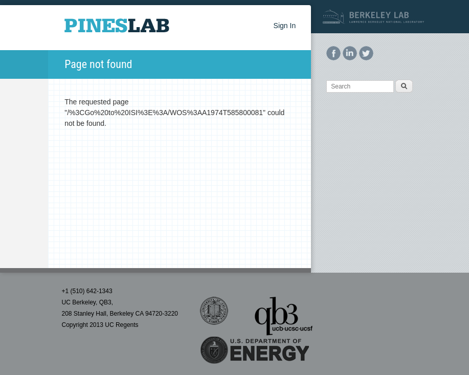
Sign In (285, 25)
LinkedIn (350, 53)
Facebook (333, 53)
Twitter (366, 53)
